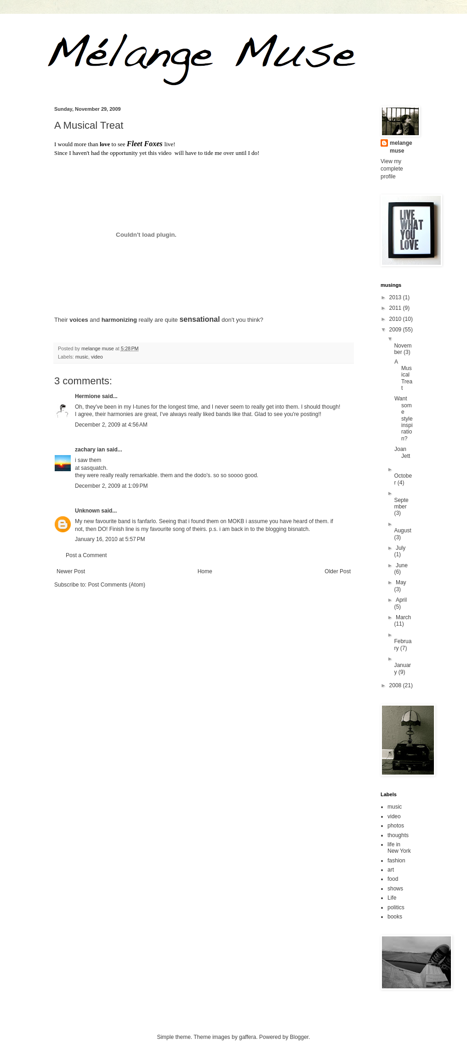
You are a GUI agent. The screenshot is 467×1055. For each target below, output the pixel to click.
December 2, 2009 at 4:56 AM (111, 425)
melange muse (401, 147)
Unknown (87, 511)
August (402, 530)
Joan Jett (402, 452)
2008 (396, 685)
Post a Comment (86, 555)
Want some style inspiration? (403, 418)
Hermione (87, 396)
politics (395, 907)
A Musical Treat (403, 375)
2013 (396, 297)
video (97, 356)
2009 (396, 329)
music (81, 356)
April (401, 600)
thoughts (398, 835)
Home (205, 571)
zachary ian (90, 449)
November (402, 348)
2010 (396, 319)
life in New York (399, 847)
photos (395, 825)
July (400, 548)
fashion (396, 860)
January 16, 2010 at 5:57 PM (110, 539)
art (390, 870)
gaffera (247, 1037)
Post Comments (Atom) (116, 585)
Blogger (299, 1037)
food (392, 879)
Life (391, 898)
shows (395, 888)
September (401, 503)
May (401, 582)
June (402, 565)
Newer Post (71, 571)
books (394, 916)
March (403, 617)
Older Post (338, 571)
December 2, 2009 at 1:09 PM (111, 486)
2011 (396, 308)
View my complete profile (392, 169)
